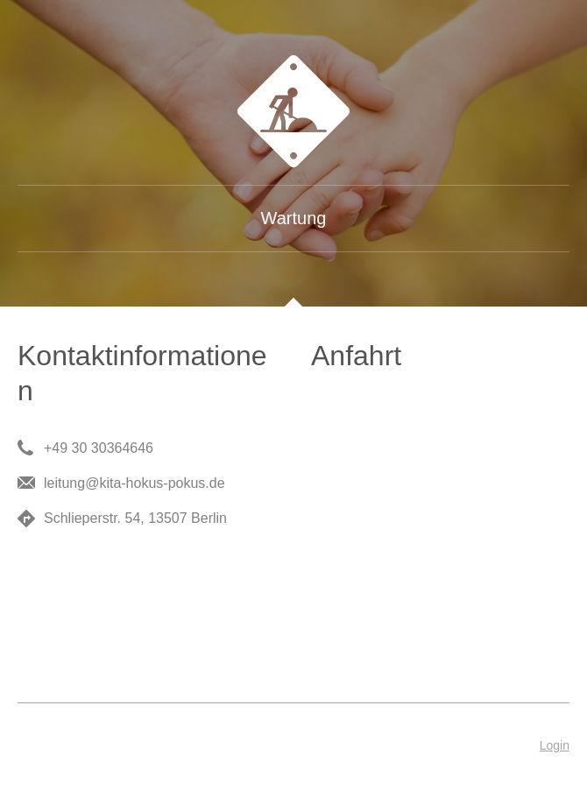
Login (554, 745)
